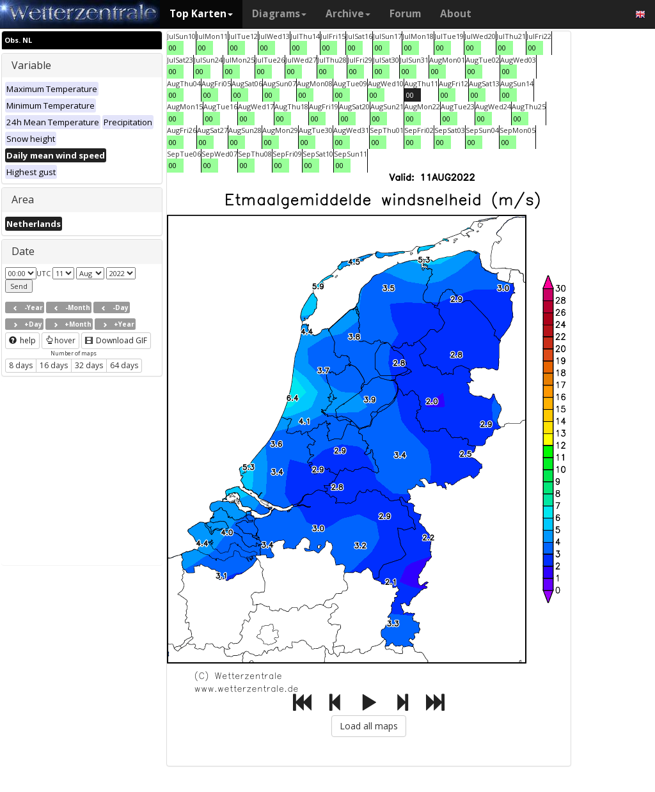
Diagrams (279, 13)
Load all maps (369, 726)
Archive (348, 13)
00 (173, 47)
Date (23, 251)
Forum (405, 13)
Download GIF (116, 340)
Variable (31, 65)
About (455, 13)
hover (60, 340)
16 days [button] (54, 365)
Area (23, 199)
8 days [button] (21, 365)
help (22, 340)
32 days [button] (89, 365)
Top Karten (201, 13)
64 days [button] (124, 365)
